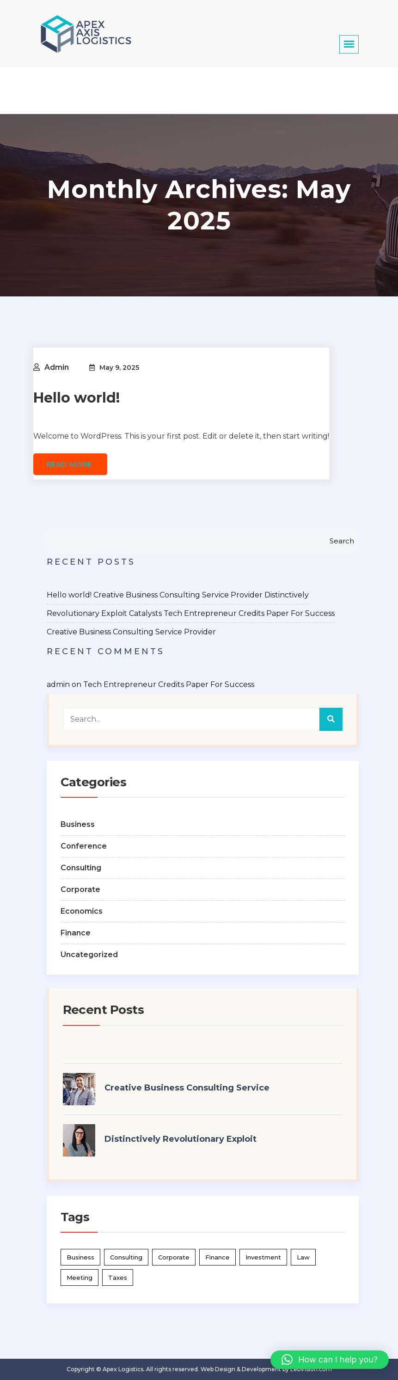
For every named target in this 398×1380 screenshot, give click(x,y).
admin (56, 367)
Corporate (80, 889)
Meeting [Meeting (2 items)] (79, 1277)
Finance (76, 932)
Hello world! (76, 397)
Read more (70, 464)
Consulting (81, 867)
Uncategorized (89, 954)
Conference (84, 846)
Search (342, 540)
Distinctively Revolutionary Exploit (180, 1139)
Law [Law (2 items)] (303, 1257)
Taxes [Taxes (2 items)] (117, 1277)
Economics (82, 911)
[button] (329, 1359)
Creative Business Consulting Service (186, 1088)
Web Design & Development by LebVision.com (266, 1369)
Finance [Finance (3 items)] (217, 1257)
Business (78, 824)
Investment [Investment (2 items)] (263, 1257)
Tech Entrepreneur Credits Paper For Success (249, 613)
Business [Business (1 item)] (80, 1257)
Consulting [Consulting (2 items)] (126, 1257)
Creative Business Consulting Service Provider (178, 595)
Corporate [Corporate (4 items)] (174, 1257)
